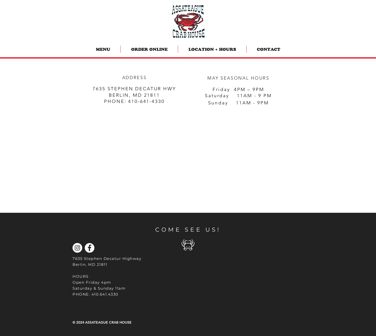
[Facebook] (89, 248)
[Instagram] (77, 248)
